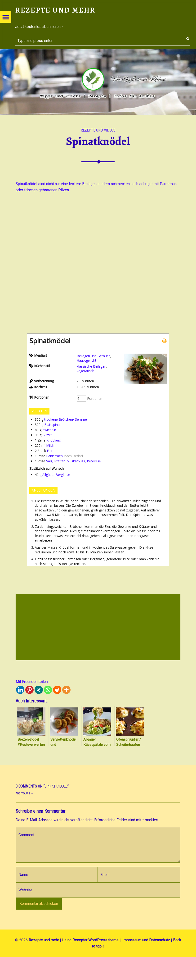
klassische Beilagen (91, 366)
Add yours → (25, 793)
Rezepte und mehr (44, 940)
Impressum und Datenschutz (146, 940)
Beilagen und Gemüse (93, 356)
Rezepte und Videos (98, 130)
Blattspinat (52, 424)
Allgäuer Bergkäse (56, 474)
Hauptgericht (86, 360)
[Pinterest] (29, 690)
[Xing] (39, 690)
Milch (50, 445)
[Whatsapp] (48, 690)
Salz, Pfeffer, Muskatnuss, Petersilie (73, 461)
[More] (66, 690)
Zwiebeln (49, 430)
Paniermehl (54, 456)
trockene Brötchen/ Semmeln (66, 419)
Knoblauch (54, 440)
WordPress (97, 940)
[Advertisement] (98, 628)
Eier (50, 450)
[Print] (57, 690)
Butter (47, 435)
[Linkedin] (20, 690)
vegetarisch (85, 371)
